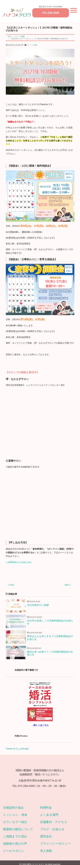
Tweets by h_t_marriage (17, 750)
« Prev (11, 585)
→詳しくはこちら (40, 727)
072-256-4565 (51, 13)
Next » (68, 585)
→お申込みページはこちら (19, 563)
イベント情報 (32, 46)
